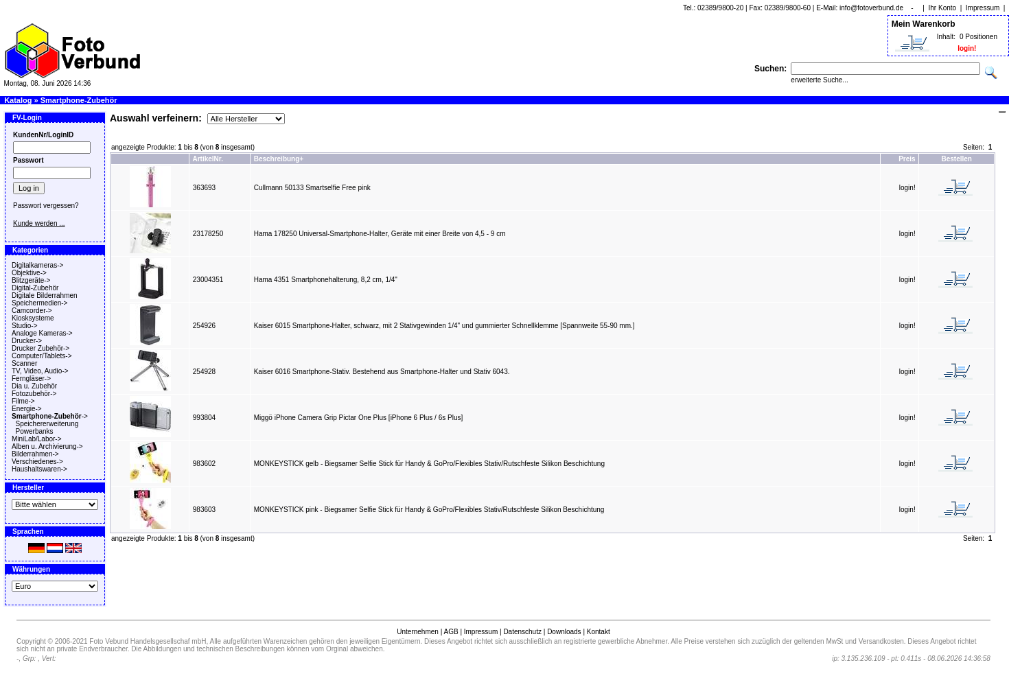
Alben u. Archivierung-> (47, 446)
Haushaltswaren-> (39, 469)
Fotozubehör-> (34, 393)
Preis (906, 159)
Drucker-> (27, 341)
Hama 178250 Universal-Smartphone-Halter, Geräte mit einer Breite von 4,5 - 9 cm (380, 233)
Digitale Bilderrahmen (45, 295)
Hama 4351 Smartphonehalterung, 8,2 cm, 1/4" (325, 279)
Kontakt (598, 632)
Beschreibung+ (279, 159)
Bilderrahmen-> (35, 454)
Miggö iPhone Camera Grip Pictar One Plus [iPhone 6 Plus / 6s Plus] (358, 417)
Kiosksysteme (33, 318)
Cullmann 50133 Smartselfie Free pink (312, 187)
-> (50, 416)
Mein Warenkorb (923, 24)
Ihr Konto (943, 8)
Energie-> (27, 408)
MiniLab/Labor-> (37, 439)
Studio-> (25, 325)
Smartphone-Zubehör (78, 100)
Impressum (982, 8)
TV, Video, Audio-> (40, 371)
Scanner (24, 363)
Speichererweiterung (47, 424)
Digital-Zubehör (35, 288)
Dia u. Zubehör (34, 386)
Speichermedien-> (39, 303)
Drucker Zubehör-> (40, 348)
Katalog (18, 100)
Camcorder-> (32, 310)
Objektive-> (29, 273)
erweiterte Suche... (819, 80)
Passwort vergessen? (46, 205)
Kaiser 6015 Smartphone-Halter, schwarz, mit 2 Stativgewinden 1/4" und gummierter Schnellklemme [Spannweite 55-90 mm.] (444, 325)
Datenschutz (522, 632)
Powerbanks (35, 431)
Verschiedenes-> (37, 461)
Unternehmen (418, 632)
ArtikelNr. (207, 159)
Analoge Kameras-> (42, 333)
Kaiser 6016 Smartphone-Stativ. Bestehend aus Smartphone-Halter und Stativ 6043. (382, 371)
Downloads (564, 632)
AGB (450, 632)
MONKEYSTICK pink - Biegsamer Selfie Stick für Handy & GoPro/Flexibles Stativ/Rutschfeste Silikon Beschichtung (429, 509)
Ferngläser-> (31, 378)
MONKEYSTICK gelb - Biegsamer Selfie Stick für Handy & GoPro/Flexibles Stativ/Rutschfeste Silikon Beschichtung (429, 463)
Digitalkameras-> (37, 265)
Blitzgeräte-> (31, 280)
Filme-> (23, 401)
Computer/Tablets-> (42, 356)
